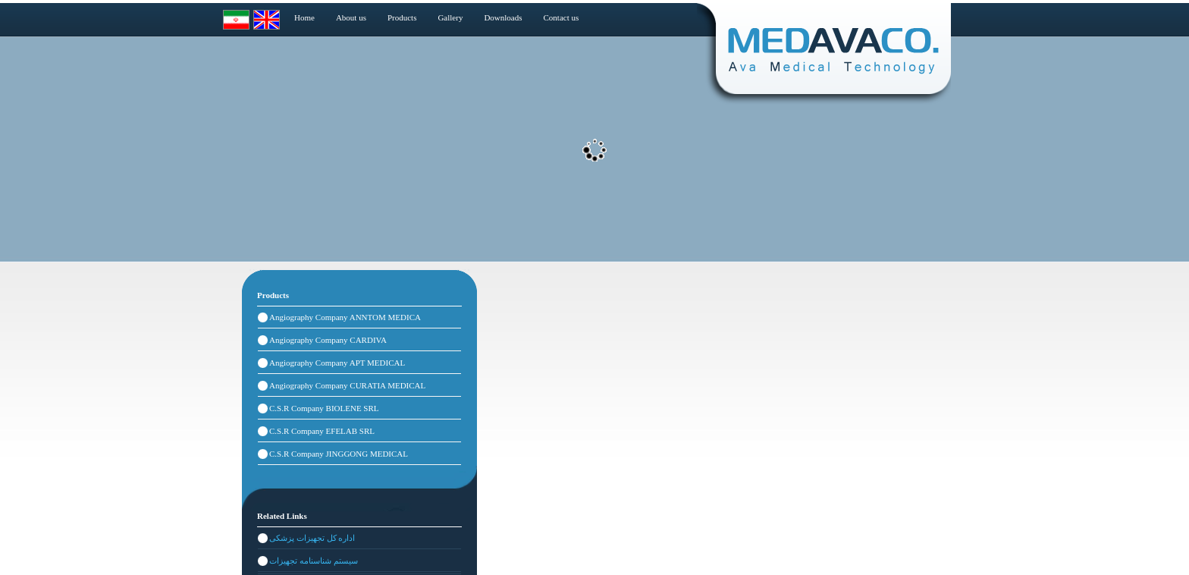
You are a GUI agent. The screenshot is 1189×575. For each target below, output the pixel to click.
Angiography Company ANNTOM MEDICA (345, 317)
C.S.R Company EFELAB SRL (322, 430)
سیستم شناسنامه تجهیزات (313, 560)
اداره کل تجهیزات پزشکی (312, 537)
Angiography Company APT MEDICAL (337, 362)
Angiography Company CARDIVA (328, 339)
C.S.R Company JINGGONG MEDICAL (338, 453)
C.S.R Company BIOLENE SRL (324, 408)
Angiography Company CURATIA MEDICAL (347, 385)
